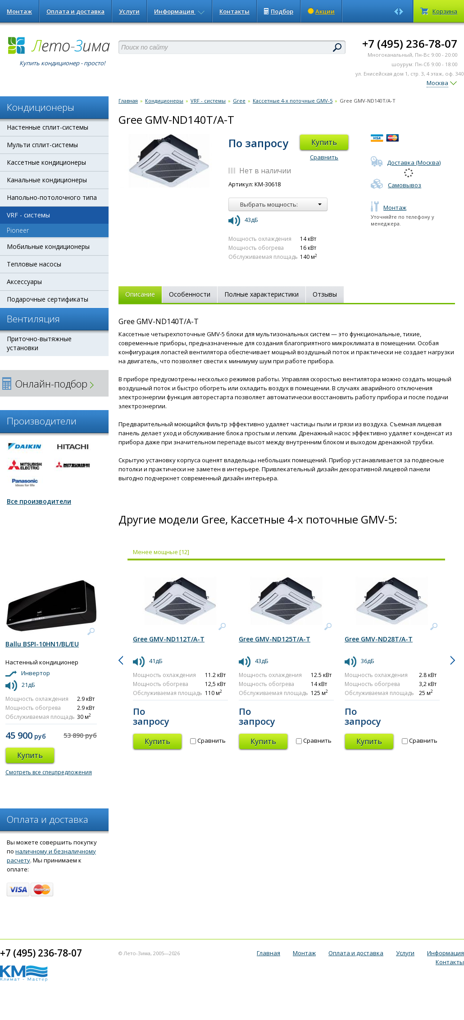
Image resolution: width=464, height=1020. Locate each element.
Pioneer (18, 230)
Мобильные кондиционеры (48, 246)
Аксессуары (24, 281)
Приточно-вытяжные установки (39, 343)
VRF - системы (28, 215)
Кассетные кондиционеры (46, 162)
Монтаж (19, 11)
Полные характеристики (261, 294)
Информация (179, 11)
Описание (140, 294)
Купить (324, 142)
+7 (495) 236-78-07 (409, 43)
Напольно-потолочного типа (52, 197)
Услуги (129, 11)
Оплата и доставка (75, 11)
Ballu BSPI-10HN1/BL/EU (42, 644)
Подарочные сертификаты (47, 299)
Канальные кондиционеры (47, 180)
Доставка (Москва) (406, 162)
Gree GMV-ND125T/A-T (274, 639)
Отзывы (325, 294)
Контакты (234, 11)
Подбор (278, 11)
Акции (321, 11)
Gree (239, 100)
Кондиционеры (164, 100)
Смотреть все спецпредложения (48, 772)
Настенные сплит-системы (47, 127)
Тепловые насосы (34, 264)
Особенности (189, 294)
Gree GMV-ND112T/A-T (169, 639)
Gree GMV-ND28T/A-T (379, 639)
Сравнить (324, 157)
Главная (128, 100)
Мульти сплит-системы (42, 144)
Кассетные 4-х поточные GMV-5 (292, 100)
